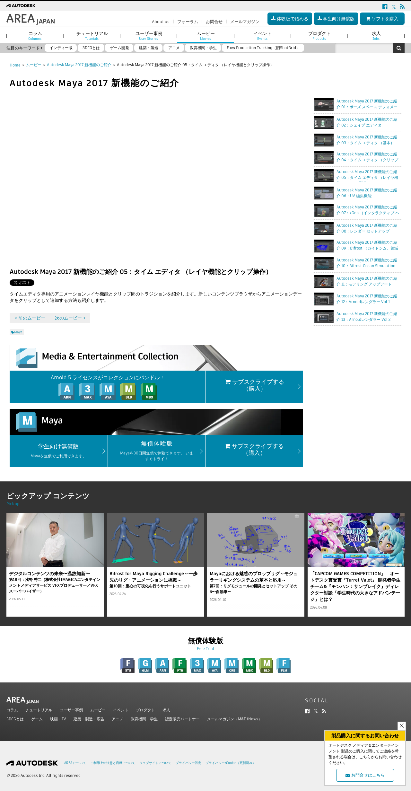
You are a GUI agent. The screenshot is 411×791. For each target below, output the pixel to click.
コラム (12, 710)
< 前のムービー (29, 318)
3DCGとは (15, 719)
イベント (120, 710)
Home (15, 65)
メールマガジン (244, 22)
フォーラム (187, 22)
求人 (166, 710)
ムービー (33, 64)
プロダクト (145, 710)
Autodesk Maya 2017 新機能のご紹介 (79, 64)
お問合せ (214, 22)
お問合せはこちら (365, 775)
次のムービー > (70, 318)
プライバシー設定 (188, 762)
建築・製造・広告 (89, 719)
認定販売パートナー (182, 719)
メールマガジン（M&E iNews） (234, 719)
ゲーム (37, 719)
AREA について (75, 762)
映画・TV (58, 719)
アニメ (117, 719)
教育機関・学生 (144, 719)
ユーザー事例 (71, 710)
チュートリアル (38, 710)
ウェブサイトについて (155, 762)
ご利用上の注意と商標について (112, 762)
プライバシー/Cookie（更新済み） (231, 762)
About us (161, 22)
